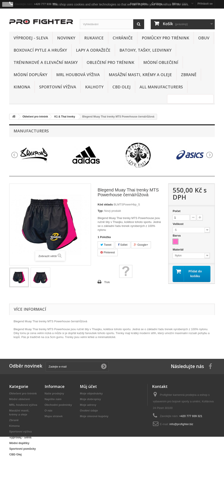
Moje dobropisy (90, 399)
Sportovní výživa (57, 86)
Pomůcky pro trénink (165, 37)
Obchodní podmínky (58, 405)
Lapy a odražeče (93, 50)
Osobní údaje (89, 410)
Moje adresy (88, 405)
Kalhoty (94, 86)
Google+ (141, 244)
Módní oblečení (160, 62)
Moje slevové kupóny (94, 416)
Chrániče (123, 37)
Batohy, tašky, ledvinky (145, 50)
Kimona (22, 86)
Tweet (105, 244)
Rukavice (94, 37)
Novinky (66, 37)
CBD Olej (121, 86)
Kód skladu (105, 204)
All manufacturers (161, 86)
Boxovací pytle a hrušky (40, 50)
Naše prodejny (54, 393)
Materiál (178, 249)
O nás (48, 410)
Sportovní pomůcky (22, 448)
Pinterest (107, 252)
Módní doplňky (30, 74)
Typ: (100, 210)
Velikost (178, 224)
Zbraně (188, 74)
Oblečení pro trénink (110, 62)
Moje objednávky (91, 393)
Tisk (107, 282)
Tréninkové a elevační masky (46, 62)
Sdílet (123, 244)
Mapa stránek (54, 416)
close (7, 4)
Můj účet (88, 386)
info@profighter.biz (181, 424)
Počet (176, 211)
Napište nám (53, 399)
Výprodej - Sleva (31, 37)
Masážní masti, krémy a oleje (140, 74)
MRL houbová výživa (78, 74)
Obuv (203, 37)
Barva (177, 235)
